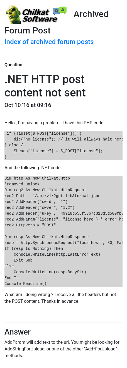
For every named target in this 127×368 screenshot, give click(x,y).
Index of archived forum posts (49, 42)
